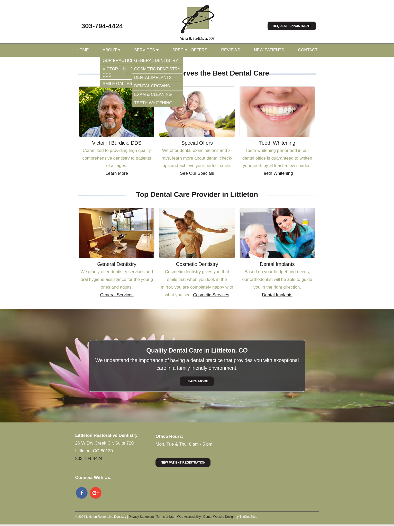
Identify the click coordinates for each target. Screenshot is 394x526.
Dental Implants (277, 294)
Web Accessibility (189, 517)
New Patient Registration (183, 462)
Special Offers (189, 50)
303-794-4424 (102, 26)
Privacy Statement (141, 517)
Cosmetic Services (211, 294)
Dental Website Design (219, 517)
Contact (307, 50)
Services (144, 50)
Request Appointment (292, 26)
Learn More (117, 173)
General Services (116, 294)
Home (83, 50)
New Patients (269, 50)
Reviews (230, 50)
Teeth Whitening (277, 173)
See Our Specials (197, 173)
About (110, 50)
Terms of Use (165, 517)
